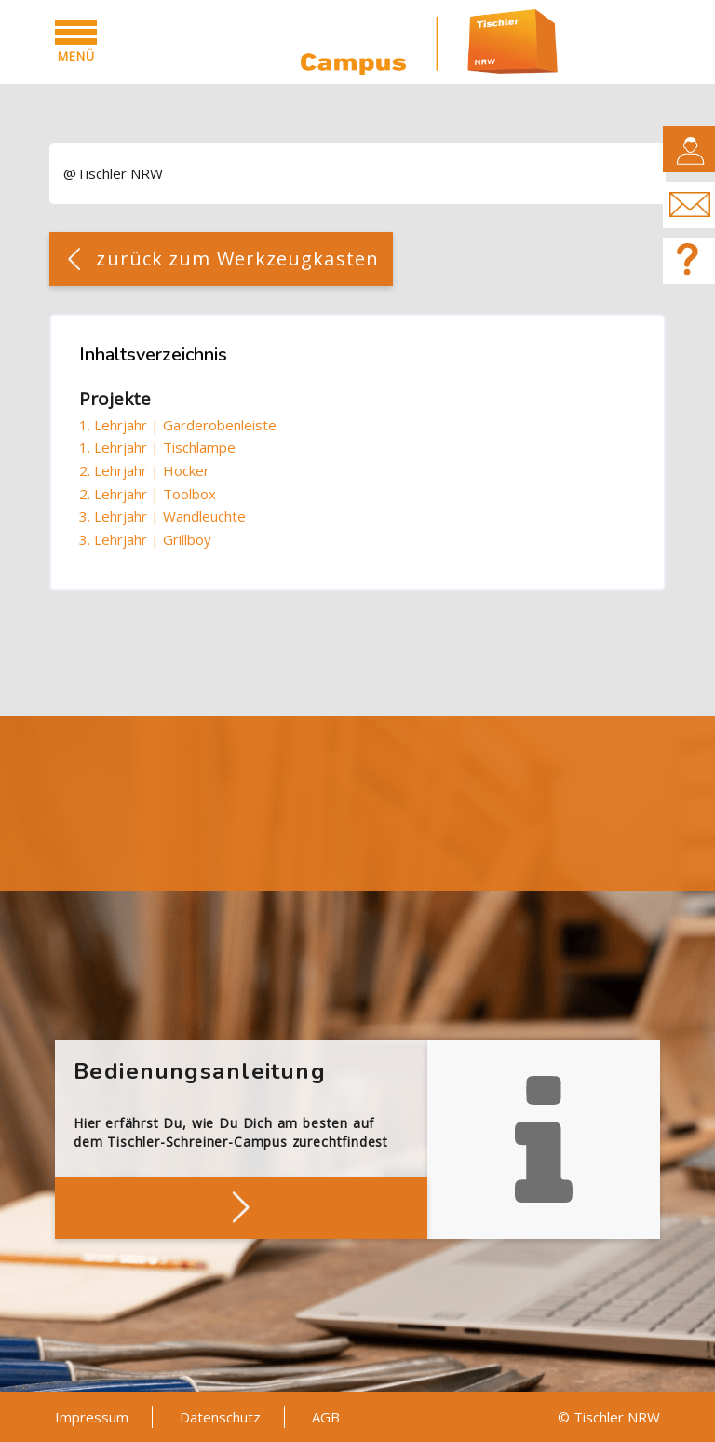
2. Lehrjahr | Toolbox (147, 493)
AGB (326, 1417)
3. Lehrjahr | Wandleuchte (162, 516)
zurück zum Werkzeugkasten (237, 258)
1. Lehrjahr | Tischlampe (157, 447)
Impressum (91, 1417)
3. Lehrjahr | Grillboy (145, 539)
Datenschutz (220, 1417)
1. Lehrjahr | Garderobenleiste (178, 424)
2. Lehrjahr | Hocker (144, 470)
